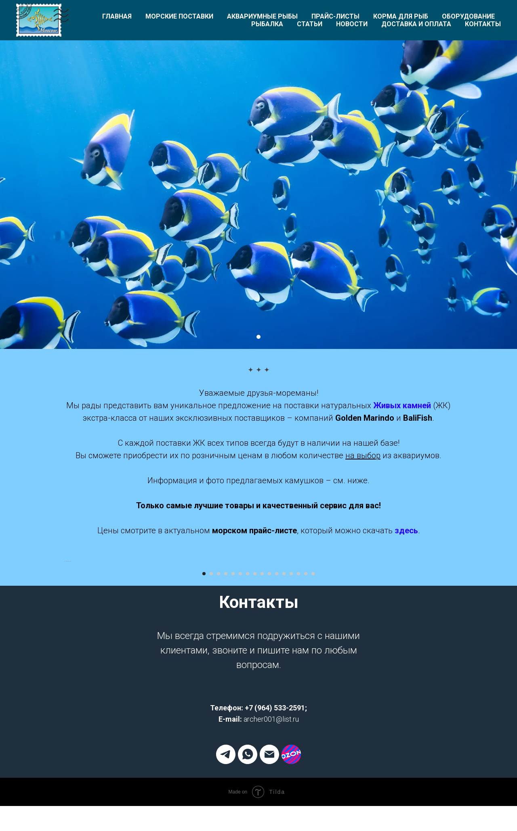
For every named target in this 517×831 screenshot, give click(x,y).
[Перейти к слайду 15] (305, 795)
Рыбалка (267, 24)
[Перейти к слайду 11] (276, 795)
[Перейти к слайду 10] (269, 795)
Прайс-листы (335, 16)
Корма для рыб (400, 16)
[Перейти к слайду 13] (291, 795)
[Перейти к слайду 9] (262, 795)
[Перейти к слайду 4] (225, 795)
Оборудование (468, 16)
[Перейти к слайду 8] (254, 795)
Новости (352, 24)
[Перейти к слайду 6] (240, 795)
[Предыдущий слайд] (65, 672)
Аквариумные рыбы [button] (262, 16)
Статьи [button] (309, 24)
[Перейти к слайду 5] (233, 795)
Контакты (483, 24)
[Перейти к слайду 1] (258, 337)
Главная (117, 16)
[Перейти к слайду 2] (211, 795)
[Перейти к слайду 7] (247, 795)
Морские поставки (179, 16)
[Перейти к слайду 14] (298, 795)
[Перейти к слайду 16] (313, 795)
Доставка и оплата (416, 24)
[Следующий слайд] (452, 672)
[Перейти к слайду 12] (284, 795)
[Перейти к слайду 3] (218, 795)
